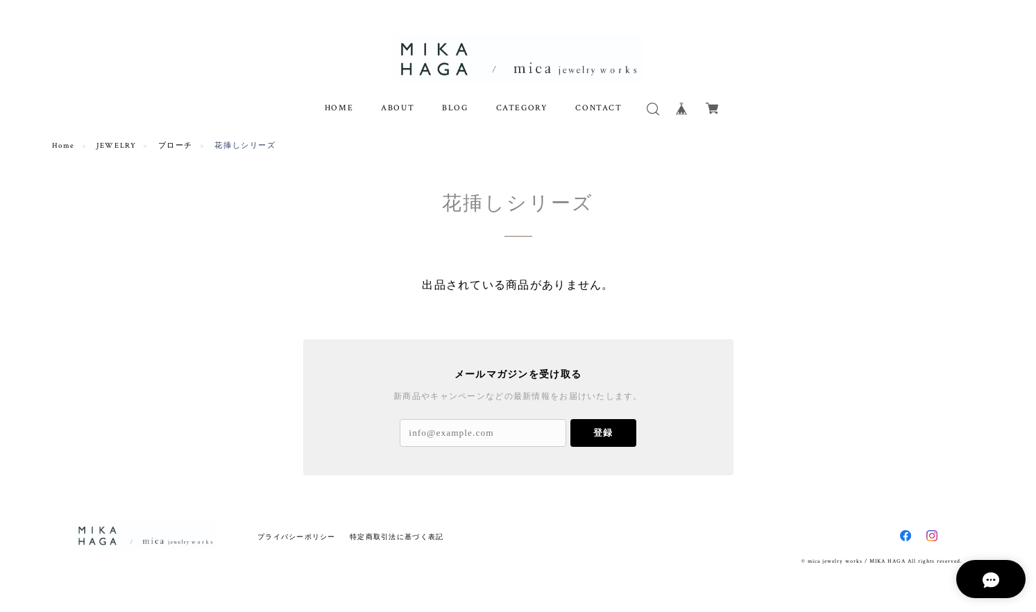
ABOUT (397, 108)
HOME (339, 108)
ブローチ (175, 146)
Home (63, 146)
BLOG (455, 108)
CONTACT (598, 108)
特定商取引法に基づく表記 (396, 537)
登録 (603, 432)
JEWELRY (116, 146)
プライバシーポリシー (296, 537)
